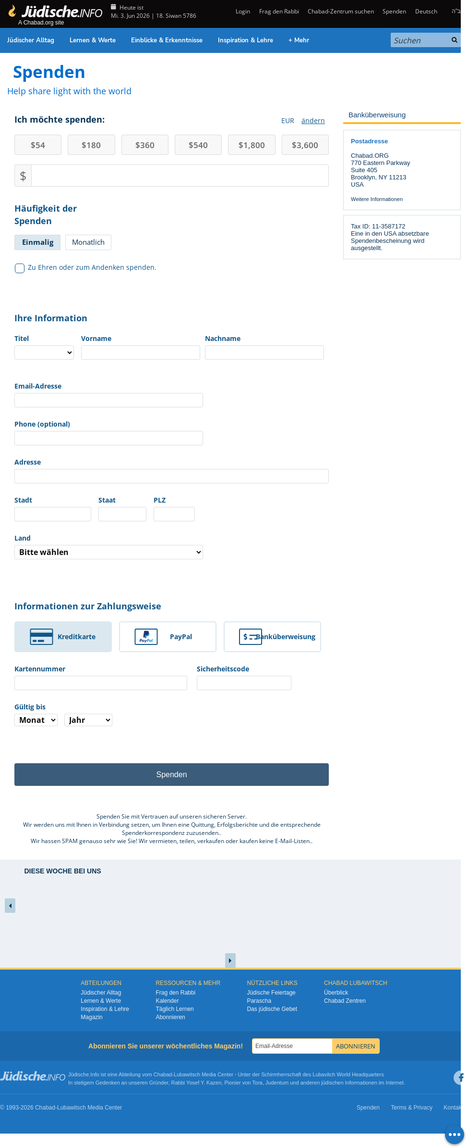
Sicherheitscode (223, 668)
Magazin (91, 1017)
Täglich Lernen (174, 1009)
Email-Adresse (37, 386)
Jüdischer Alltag (30, 40)
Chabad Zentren (345, 1000)
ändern (313, 120)
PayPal (181, 636)
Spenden (394, 11)
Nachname (222, 338)
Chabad (163, 1074)
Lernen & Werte (93, 40)
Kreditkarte (77, 636)
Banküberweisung (285, 636)
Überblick (336, 992)
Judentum (276, 1082)
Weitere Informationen (377, 199)
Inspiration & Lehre (245, 40)
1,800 (252, 145)
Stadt (23, 500)
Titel (21, 338)
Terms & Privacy (411, 1107)
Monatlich (88, 242)
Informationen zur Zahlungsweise (87, 606)
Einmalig (37, 242)
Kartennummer (39, 668)
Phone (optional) (42, 424)
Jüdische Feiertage (271, 992)
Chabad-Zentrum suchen (341, 11)
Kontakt (453, 1107)
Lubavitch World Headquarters (348, 1074)
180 (91, 145)
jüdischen (332, 1082)
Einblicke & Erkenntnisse (167, 40)
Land (22, 537)
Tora (257, 1082)
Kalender (167, 1000)
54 (38, 145)
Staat (107, 500)
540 (198, 145)
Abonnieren (170, 1017)
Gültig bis (30, 706)
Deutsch (426, 11)
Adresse (27, 462)
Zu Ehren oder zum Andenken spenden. (85, 267)
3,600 (305, 145)
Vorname (96, 338)
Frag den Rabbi (279, 11)
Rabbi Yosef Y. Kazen (196, 1082)
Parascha (259, 1000)
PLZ (160, 500)
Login (242, 11)
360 (145, 145)
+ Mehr (298, 40)
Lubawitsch (187, 1074)
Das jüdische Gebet (272, 1009)
